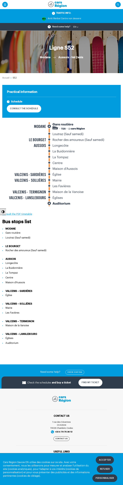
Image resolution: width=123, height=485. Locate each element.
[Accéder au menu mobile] (5, 4)
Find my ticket (90, 382)
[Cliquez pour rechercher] (118, 4)
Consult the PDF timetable (17, 214)
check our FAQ (74, 372)
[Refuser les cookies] (105, 469)
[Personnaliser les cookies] (104, 478)
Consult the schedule (24, 109)
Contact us (61, 438)
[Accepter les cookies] (105, 460)
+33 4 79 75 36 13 (61, 431)
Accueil (5, 78)
